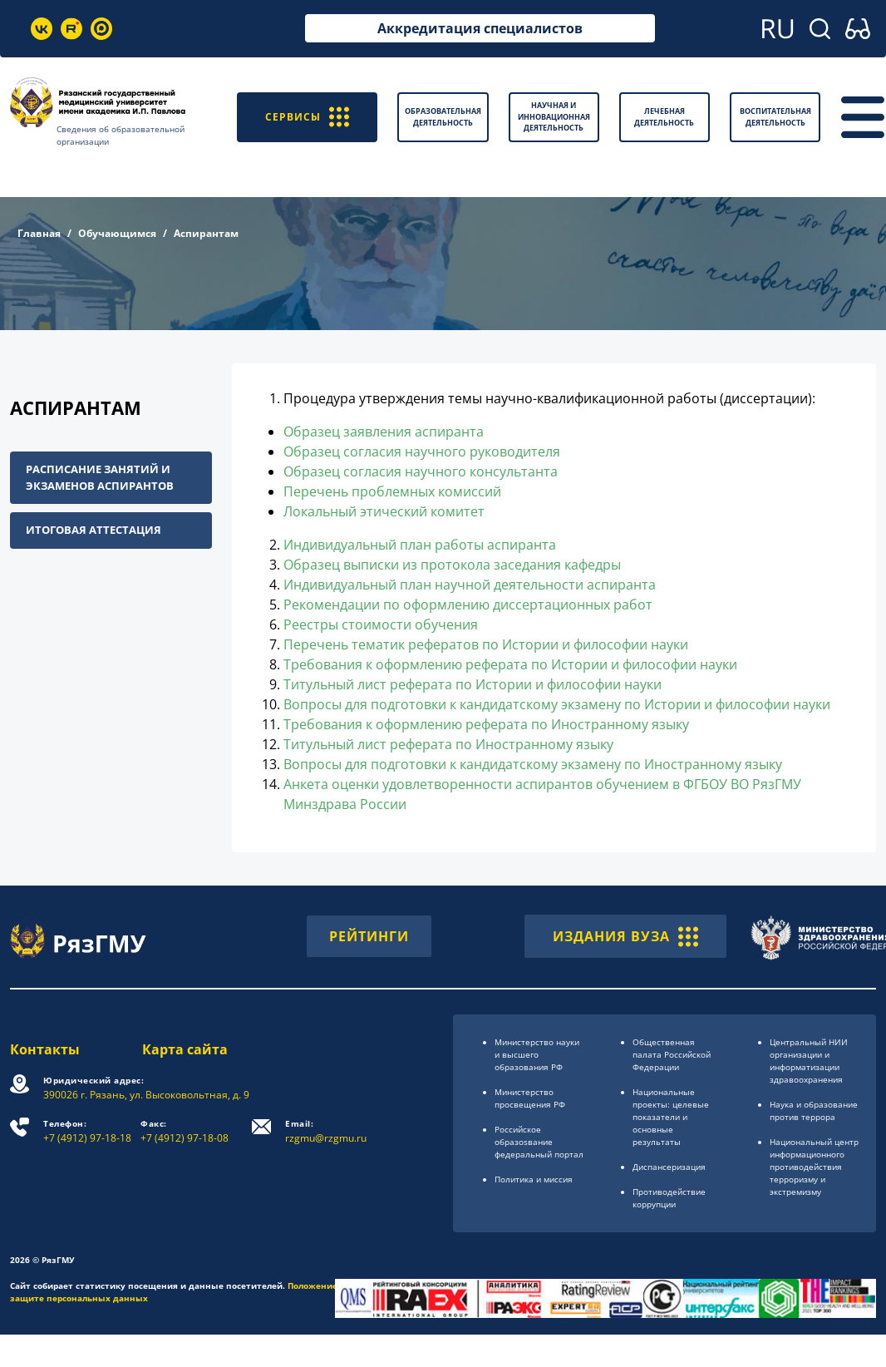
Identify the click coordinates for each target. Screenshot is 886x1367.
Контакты (45, 1049)
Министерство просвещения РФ (530, 1098)
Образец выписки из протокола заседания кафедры (452, 564)
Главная (39, 233)
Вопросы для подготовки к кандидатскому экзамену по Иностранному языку (532, 764)
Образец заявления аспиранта (383, 431)
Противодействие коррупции (669, 1198)
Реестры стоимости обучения (380, 624)
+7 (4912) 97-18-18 (87, 1131)
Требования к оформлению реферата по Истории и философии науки (510, 664)
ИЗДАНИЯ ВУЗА (625, 936)
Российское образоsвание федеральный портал (539, 1141)
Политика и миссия (534, 1179)
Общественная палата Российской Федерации (672, 1054)
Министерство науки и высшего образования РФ (537, 1054)
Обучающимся (117, 233)
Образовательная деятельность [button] (443, 117)
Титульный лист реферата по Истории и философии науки (472, 684)
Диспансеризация (669, 1166)
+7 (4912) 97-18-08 (184, 1131)
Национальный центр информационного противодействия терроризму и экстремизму (814, 1166)
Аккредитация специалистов (480, 28)
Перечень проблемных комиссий (392, 491)
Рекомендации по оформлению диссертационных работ (467, 604)
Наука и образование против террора (814, 1110)
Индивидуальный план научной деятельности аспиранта (469, 584)
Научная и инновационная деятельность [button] (554, 116)
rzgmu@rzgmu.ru (326, 1131)
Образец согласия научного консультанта (420, 471)
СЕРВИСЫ (307, 116)
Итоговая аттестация (93, 529)
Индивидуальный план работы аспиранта (419, 544)
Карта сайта (185, 1049)
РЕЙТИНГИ (369, 936)
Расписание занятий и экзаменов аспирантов (100, 477)
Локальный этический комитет (384, 511)
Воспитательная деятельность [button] (775, 117)
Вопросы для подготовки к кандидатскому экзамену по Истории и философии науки (556, 704)
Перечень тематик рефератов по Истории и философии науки (485, 644)
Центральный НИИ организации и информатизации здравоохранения (809, 1060)
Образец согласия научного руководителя (421, 451)
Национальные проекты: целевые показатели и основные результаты (671, 1116)
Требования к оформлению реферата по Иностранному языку (486, 724)
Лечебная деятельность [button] (664, 117)
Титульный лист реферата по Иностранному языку (448, 744)
